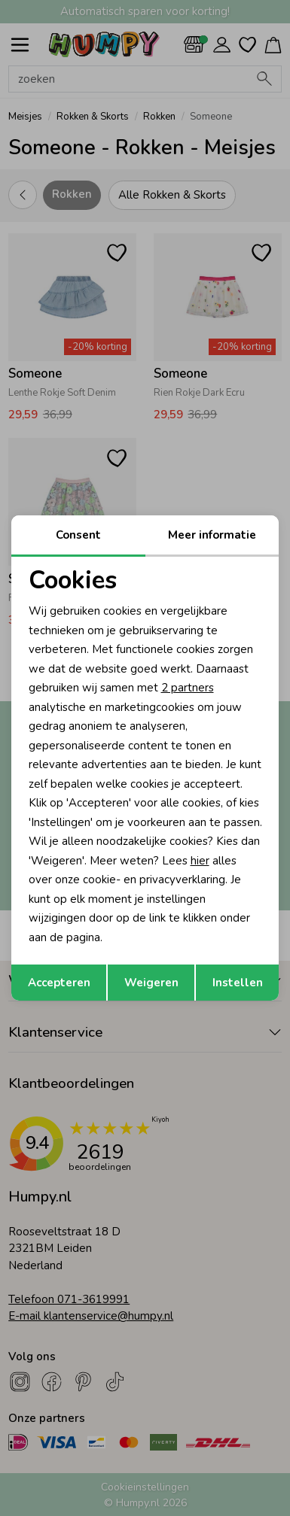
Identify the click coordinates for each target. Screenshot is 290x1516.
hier (200, 860)
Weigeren (151, 982)
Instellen (237, 982)
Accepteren (59, 982)
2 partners (187, 687)
